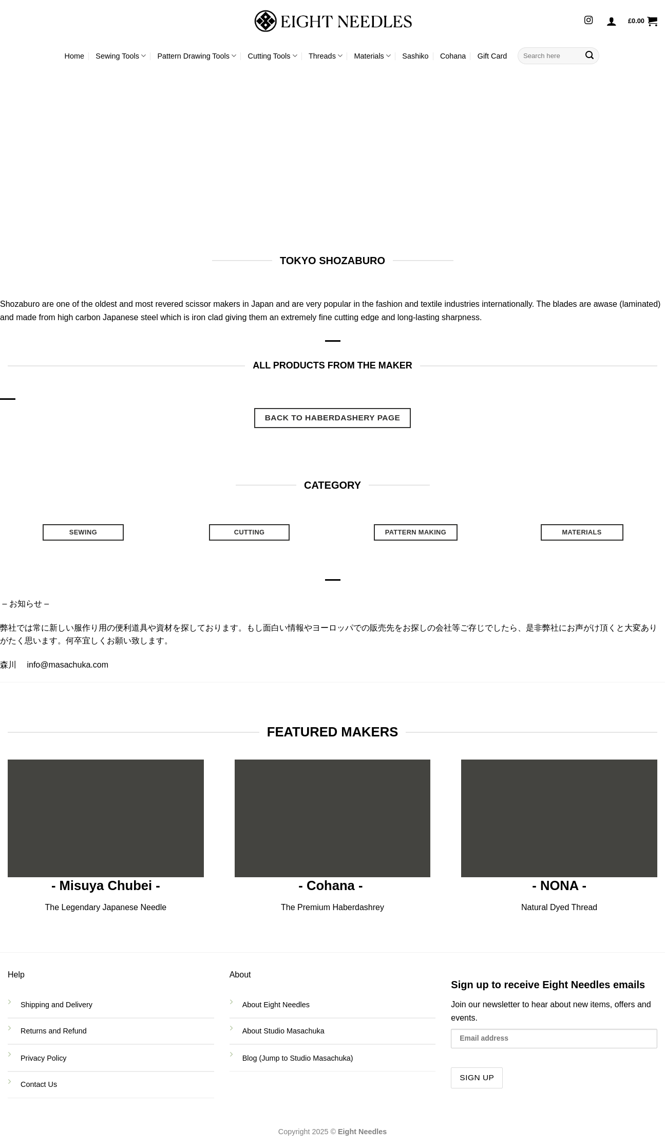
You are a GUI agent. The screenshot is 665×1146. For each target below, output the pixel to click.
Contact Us (40, 1084)
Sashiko (415, 56)
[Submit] (589, 56)
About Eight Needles (276, 1005)
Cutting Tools (272, 56)
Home (74, 56)
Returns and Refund (55, 1031)
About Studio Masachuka (283, 1031)
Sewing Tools (121, 56)
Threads (326, 56)
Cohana (453, 56)
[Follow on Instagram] (588, 20)
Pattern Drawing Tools (196, 56)
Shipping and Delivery (56, 1005)
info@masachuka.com (67, 664)
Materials (372, 56)
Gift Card (492, 56)
